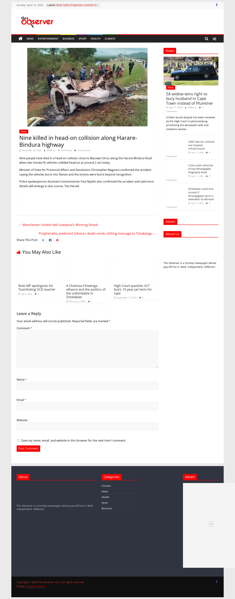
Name (22, 380)
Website (22, 420)
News (30, 38)
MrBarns (51, 150)
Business (68, 38)
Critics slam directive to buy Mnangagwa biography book (200, 169)
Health (96, 38)
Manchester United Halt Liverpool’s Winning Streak (58, 225)
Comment (24, 328)
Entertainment (48, 38)
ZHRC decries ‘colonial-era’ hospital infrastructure (201, 145)
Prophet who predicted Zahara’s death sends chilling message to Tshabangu (97, 233)
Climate (110, 38)
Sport (83, 38)
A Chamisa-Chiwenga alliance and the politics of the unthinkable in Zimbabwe (85, 291)
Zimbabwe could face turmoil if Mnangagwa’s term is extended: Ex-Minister (201, 194)
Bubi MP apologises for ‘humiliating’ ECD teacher (36, 288)
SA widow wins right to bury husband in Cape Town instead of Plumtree (189, 98)
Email (21, 400)
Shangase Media (35, 586)
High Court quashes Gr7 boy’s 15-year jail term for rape (133, 289)
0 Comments (82, 150)
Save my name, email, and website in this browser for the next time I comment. (73, 440)
